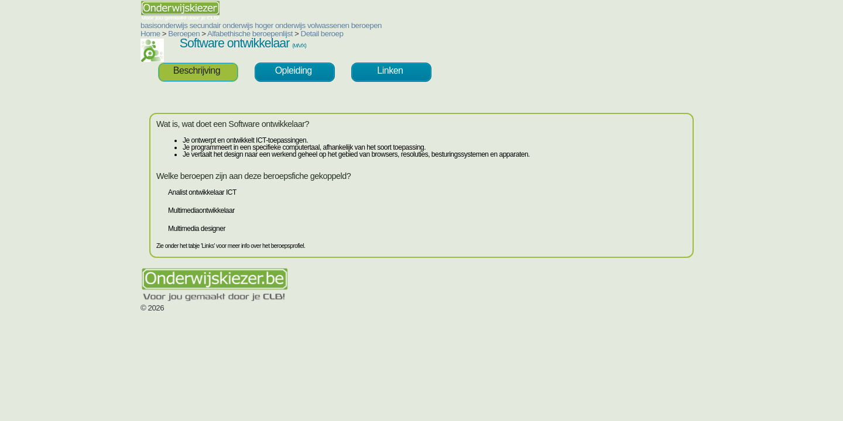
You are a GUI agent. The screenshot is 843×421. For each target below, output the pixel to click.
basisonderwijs (93, 25)
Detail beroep (252, 33)
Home (80, 33)
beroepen (296, 25)
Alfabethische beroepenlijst (179, 33)
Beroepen (113, 33)
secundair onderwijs (151, 25)
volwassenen (258, 25)
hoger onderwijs (209, 25)
